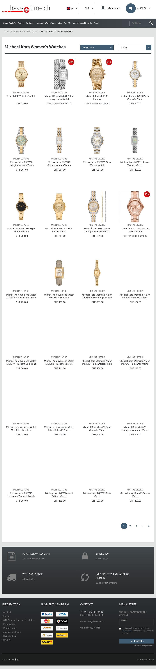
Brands (21, 23)
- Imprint (6, 616)
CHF (89, 8)
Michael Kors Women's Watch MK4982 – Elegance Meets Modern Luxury (59, 362)
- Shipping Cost (9, 636)
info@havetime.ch (95, 621)
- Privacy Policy (9, 628)
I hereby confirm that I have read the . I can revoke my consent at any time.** (138, 630)
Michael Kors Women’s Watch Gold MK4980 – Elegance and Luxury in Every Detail (97, 296)
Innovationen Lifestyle (82, 23)
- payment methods (11, 632)
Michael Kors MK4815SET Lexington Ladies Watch (97, 230)
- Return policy (9, 624)
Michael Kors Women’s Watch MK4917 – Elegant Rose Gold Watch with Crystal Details (97, 362)
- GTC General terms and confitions (18, 620)
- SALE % (6, 640)
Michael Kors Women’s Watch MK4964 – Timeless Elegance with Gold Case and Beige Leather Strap (59, 296)
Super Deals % (9, 23)
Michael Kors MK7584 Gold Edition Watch (59, 495)
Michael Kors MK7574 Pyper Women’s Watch (135, 97)
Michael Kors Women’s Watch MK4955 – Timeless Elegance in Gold (21, 428)
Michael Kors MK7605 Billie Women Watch (97, 164)
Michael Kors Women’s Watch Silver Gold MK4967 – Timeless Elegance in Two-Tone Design (59, 428)
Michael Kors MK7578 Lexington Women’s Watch (134, 428)
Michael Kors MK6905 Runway (97, 97)
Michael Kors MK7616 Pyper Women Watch (21, 230)
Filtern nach (88, 47)
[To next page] (142, 526)
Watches (30, 23)
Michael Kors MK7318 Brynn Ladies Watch (135, 230)
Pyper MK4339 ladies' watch (21, 96)
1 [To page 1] (124, 526)
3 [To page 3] (136, 526)
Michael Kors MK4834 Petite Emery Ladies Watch (59, 97)
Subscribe (137, 641)
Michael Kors (30, 31)
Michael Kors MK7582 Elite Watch (97, 495)
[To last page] (148, 526)
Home (7, 31)
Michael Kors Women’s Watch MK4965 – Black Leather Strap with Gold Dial (135, 296)
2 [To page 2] (130, 526)
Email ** (124, 620)
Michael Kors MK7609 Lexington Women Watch (21, 164)
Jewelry (39, 23)
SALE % (67, 23)
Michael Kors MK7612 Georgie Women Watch (59, 164)
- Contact (6, 612)
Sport (96, 23)
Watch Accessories (53, 23)
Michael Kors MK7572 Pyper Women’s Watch (97, 428)
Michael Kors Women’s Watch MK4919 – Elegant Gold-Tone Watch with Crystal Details (21, 362)
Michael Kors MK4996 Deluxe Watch (135, 495)
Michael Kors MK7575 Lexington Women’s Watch (21, 495)
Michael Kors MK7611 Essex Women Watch (134, 164)
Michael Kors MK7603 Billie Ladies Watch (59, 230)
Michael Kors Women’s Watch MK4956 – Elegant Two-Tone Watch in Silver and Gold (21, 296)
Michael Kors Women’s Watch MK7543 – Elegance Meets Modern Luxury (135, 362)
